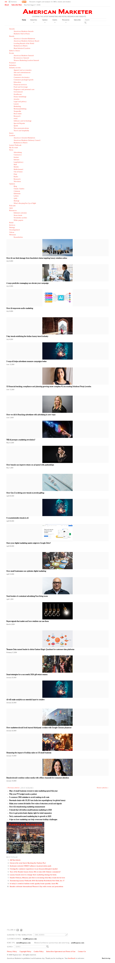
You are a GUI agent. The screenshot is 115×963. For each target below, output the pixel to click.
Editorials (17, 194)
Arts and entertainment (22, 72)
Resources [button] (65, 21)
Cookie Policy (39, 951)
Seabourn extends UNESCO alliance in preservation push (30, 866)
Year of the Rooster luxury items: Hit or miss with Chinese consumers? (35, 872)
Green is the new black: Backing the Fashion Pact (28, 863)
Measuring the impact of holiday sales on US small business (28, 753)
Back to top (106, 958)
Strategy (16, 201)
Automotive (18, 75)
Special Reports (19, 123)
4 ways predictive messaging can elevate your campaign (27, 283)
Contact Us (82, 951)
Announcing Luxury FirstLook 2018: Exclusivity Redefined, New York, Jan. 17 (37, 881)
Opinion (12, 184)
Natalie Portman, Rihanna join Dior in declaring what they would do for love (37, 878)
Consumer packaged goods (23, 80)
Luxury (16, 104)
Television (17, 181)
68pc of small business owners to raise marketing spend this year (33, 791)
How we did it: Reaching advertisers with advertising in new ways (30, 415)
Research (17, 116)
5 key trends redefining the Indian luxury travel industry (27, 336)
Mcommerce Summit (21, 58)
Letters (16, 196)
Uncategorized (14, 230)
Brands (11, 36)
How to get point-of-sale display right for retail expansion (30, 813)
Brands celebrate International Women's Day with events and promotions (36, 886)
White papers (18, 220)
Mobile (16, 167)
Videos (11, 232)
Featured (12, 63)
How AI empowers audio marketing (19, 308)
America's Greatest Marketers (24, 39)
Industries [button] (33, 21)
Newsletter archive (20, 218)
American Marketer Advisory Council (27, 140)
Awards (12, 29)
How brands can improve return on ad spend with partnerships (30, 465)
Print (15, 174)
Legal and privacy (20, 102)
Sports (16, 126)
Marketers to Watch (20, 46)
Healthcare (18, 94)
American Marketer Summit (24, 56)
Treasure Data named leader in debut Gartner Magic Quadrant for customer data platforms (40, 649)
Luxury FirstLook (15, 145)
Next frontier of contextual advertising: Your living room (27, 596)
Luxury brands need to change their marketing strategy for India (33, 875)
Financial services (20, 85)
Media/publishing (20, 109)
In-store (16, 157)
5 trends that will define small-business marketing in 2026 (30, 810)
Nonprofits (17, 111)
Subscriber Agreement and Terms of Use (60, 951)
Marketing (17, 106)
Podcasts (12, 206)
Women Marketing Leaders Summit (26, 60)
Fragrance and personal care (24, 89)
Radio (16, 177)
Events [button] (55, 21)
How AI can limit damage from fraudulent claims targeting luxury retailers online (36, 258)
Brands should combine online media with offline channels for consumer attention (37, 778)
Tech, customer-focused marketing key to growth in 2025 (30, 816)
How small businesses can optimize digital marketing (26, 571)
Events (11, 53)
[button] (13, 1)
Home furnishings (20, 97)
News (11, 150)
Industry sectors (15, 68)
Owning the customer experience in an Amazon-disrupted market (34, 869)
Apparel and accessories (22, 70)
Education (17, 82)
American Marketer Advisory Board (26, 41)
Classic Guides (19, 189)
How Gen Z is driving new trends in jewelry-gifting (25, 493)
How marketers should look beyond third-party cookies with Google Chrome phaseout (38, 728)
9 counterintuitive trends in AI (17, 518)
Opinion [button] (44, 21)
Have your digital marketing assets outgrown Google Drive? (28, 543)
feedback (71, 958)
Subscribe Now (16, 4)
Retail (11, 223)
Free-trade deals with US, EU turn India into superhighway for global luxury (37, 800)
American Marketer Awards (23, 31)
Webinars (12, 235)
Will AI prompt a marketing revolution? (20, 440)
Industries (12, 65)
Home (24, 20)
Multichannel (18, 169)
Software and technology (22, 121)
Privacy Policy (12, 951)
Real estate (18, 114)
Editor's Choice (14, 51)
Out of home (18, 172)
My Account (13, 148)
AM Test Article (15, 860)
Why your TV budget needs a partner (23, 794)
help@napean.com (30, 939)
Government (18, 92)
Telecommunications (21, 128)
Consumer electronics (21, 77)
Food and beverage (21, 87)
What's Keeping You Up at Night (25, 203)
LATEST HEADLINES (26, 787)
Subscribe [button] (77, 20)
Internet (16, 160)
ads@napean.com (77, 943)
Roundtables (18, 237)
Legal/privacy (18, 162)
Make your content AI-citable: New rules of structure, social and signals (35, 804)
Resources (13, 210)
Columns (17, 191)
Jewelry (16, 99)
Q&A (15, 198)
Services (12, 225)
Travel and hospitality (21, 131)
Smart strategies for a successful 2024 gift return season (27, 675)
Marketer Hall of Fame (22, 34)
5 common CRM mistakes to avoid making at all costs (29, 797)
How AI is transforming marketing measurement (27, 807)
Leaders (12, 135)
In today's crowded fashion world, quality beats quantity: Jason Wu (34, 884)
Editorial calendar (20, 213)
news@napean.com (23, 943)
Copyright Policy (25, 951)
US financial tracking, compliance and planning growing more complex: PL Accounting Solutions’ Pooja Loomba (48, 387)
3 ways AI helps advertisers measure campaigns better (26, 361)
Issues (11, 133)
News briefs (18, 215)
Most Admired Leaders (22, 48)
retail (15, 118)
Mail (15, 164)
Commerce (18, 155)
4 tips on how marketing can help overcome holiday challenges (33, 820)
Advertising (18, 152)
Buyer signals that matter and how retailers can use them (27, 621)
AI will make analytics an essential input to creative (25, 700)
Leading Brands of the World (24, 43)
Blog (15, 186)
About (7, 4)
